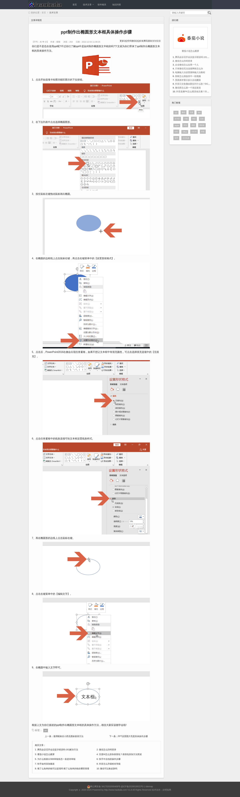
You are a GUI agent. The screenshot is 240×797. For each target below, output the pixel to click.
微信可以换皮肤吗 (108, 768)
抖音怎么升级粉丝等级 (109, 764)
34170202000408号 (110, 786)
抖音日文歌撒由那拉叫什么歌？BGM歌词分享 (197, 84)
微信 (134, 41)
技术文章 (88, 4)
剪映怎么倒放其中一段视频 (188, 76)
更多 (122, 41)
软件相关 (102, 4)
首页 (75, 4)
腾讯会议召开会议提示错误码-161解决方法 (57, 749)
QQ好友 (140, 41)
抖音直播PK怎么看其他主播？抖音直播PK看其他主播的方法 (204, 91)
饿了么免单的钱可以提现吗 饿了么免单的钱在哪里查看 (63, 768)
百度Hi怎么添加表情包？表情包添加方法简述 (120, 754)
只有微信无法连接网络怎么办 (189, 68)
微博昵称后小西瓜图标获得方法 (68, 736)
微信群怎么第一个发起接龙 (188, 87)
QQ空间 (128, 41)
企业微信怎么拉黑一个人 (187, 64)
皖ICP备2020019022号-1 (133, 786)
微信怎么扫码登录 (107, 749)
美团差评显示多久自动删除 (188, 80)
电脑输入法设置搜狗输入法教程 (190, 72)
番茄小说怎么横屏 (45, 754)
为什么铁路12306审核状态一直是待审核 (56, 759)
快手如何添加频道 (45, 764)
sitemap (149, 786)
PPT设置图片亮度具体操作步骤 (133, 736)
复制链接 (156, 41)
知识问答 (116, 4)
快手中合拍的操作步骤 (109, 759)
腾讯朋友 (148, 41)
